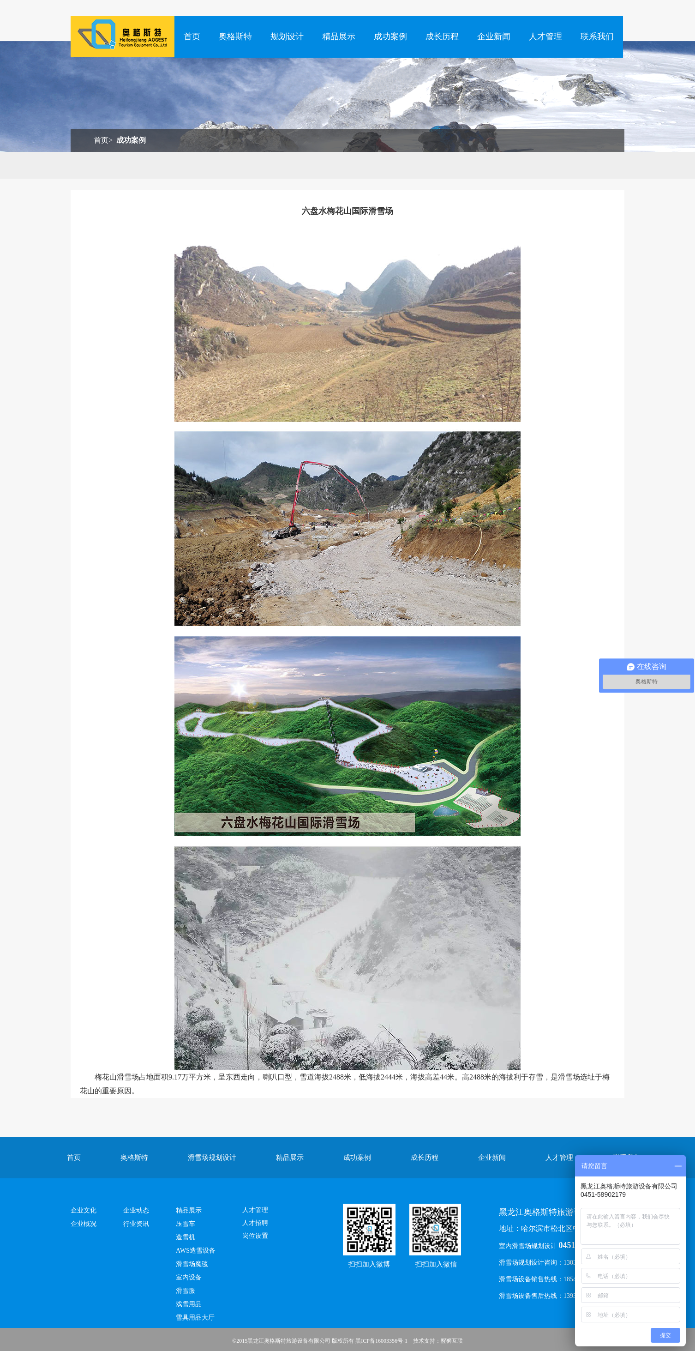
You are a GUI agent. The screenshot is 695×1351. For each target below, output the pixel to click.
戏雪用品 (189, 1304)
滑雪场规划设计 (212, 1157)
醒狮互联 (452, 1341)
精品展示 (338, 36)
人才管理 (545, 36)
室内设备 (189, 1277)
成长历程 (442, 36)
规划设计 (287, 36)
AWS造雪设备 (196, 1250)
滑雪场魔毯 (192, 1264)
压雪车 (185, 1223)
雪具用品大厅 (195, 1317)
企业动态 (136, 1210)
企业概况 (83, 1223)
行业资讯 (136, 1223)
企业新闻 (493, 36)
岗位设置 (255, 1235)
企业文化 (83, 1210)
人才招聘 (255, 1222)
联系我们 (597, 36)
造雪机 (185, 1237)
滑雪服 (185, 1290)
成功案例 (390, 36)
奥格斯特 (235, 36)
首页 (192, 36)
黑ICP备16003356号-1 (381, 1341)
